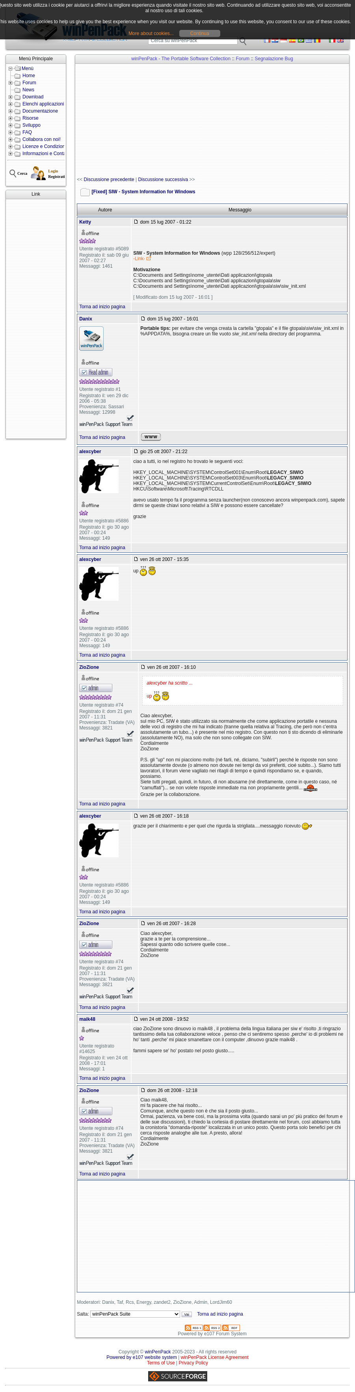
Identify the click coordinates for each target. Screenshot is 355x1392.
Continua (199, 33)
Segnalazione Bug (274, 58)
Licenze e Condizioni (44, 146)
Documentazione (40, 111)
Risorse (30, 118)
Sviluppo (31, 125)
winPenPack (158, 1352)
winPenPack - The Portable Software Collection (180, 58)
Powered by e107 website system (141, 1357)
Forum (29, 82)
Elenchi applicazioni (43, 104)
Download (32, 97)
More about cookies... (151, 33)
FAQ (27, 132)
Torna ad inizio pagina (102, 306)
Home (28, 75)
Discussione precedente (109, 179)
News (28, 90)
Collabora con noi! (41, 139)
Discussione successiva (163, 179)
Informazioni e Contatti (46, 153)
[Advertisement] (35, 319)
